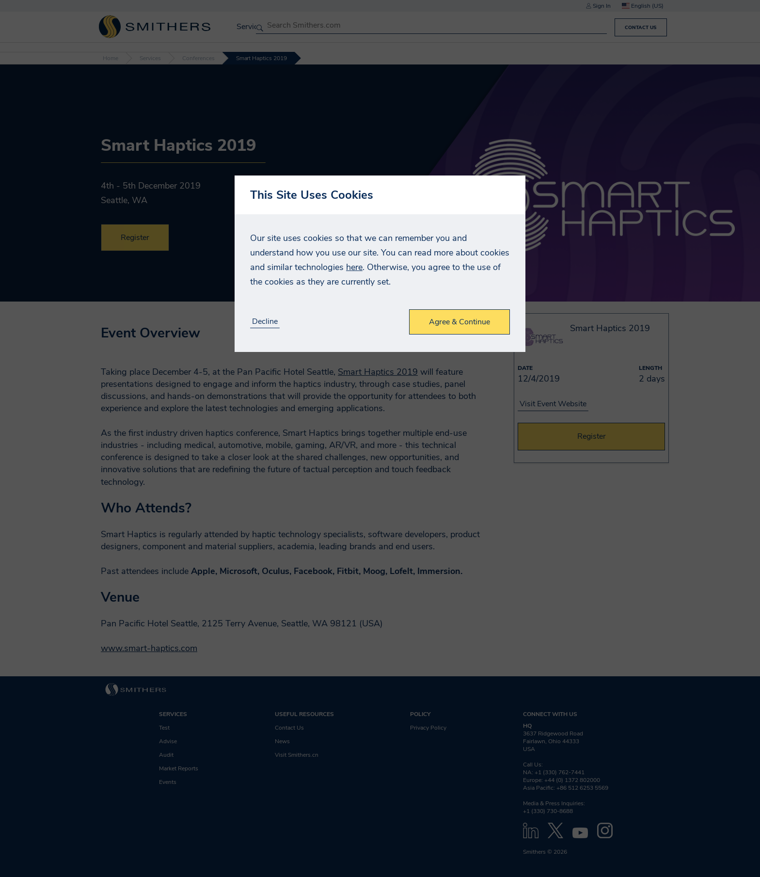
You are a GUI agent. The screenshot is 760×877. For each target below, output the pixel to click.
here (354, 267)
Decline (265, 322)
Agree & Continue (459, 322)
